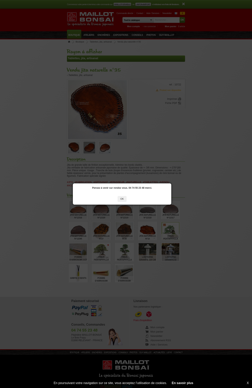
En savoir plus (182, 383)
